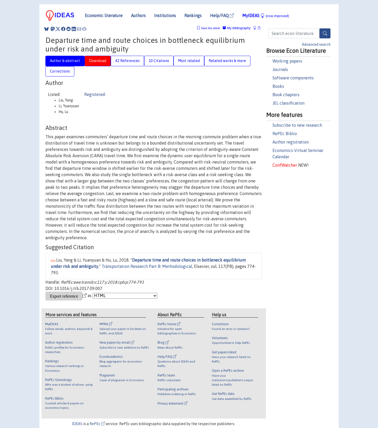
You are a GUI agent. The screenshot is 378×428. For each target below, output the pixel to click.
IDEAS (77, 424)
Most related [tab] (189, 61)
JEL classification (288, 103)
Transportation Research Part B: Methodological (147, 266)
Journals (280, 69)
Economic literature (104, 15)
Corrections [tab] (60, 71)
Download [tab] (97, 61)
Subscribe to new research (297, 125)
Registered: (95, 94)
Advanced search (316, 44)
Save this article (210, 28)
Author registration (290, 142)
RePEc (97, 424)
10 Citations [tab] (159, 61)
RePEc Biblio (284, 133)
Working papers (287, 61)
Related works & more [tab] (227, 61)
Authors (138, 15)
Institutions (165, 15)
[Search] (324, 33)
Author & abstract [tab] (65, 61)
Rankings (193, 15)
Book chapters (286, 94)
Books (278, 86)
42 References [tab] (127, 61)
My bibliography (236, 28)
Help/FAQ (222, 15)
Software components (293, 77)
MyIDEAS (265, 15)
